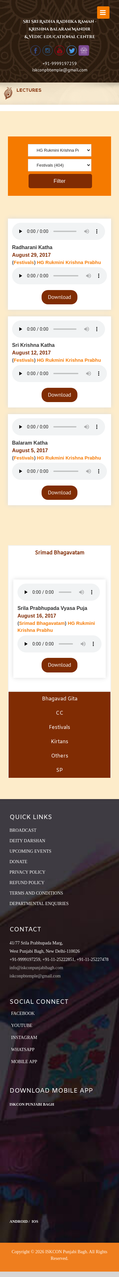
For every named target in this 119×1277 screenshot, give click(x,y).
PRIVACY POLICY (27, 872)
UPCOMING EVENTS (30, 851)
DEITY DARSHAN (27, 840)
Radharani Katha (32, 247)
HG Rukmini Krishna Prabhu (69, 262)
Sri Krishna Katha (33, 345)
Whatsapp (23, 1049)
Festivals (24, 262)
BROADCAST (23, 830)
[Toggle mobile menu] (103, 12)
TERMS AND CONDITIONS (36, 893)
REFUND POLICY (27, 882)
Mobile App (24, 1061)
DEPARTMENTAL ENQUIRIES (39, 903)
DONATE (18, 861)
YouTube (21, 1025)
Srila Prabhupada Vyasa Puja (52, 608)
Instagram (24, 1037)
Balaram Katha (30, 443)
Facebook (23, 1013)
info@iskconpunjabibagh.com (36, 967)
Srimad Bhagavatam (42, 623)
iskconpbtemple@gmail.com (59, 70)
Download (59, 297)
